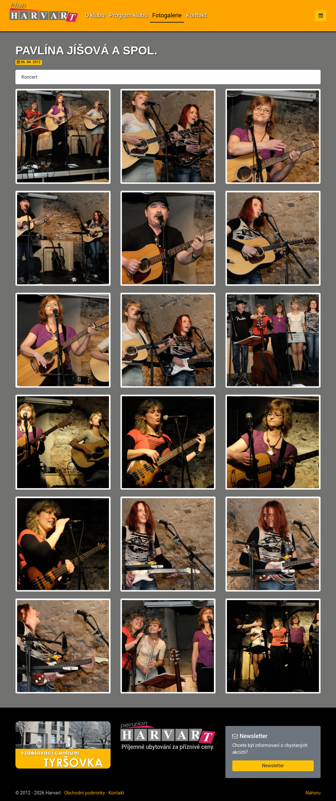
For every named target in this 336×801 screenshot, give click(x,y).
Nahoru (313, 792)
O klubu (95, 15)
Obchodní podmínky (84, 792)
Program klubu (128, 15)
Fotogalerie (167, 15)
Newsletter (273, 765)
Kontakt (196, 15)
